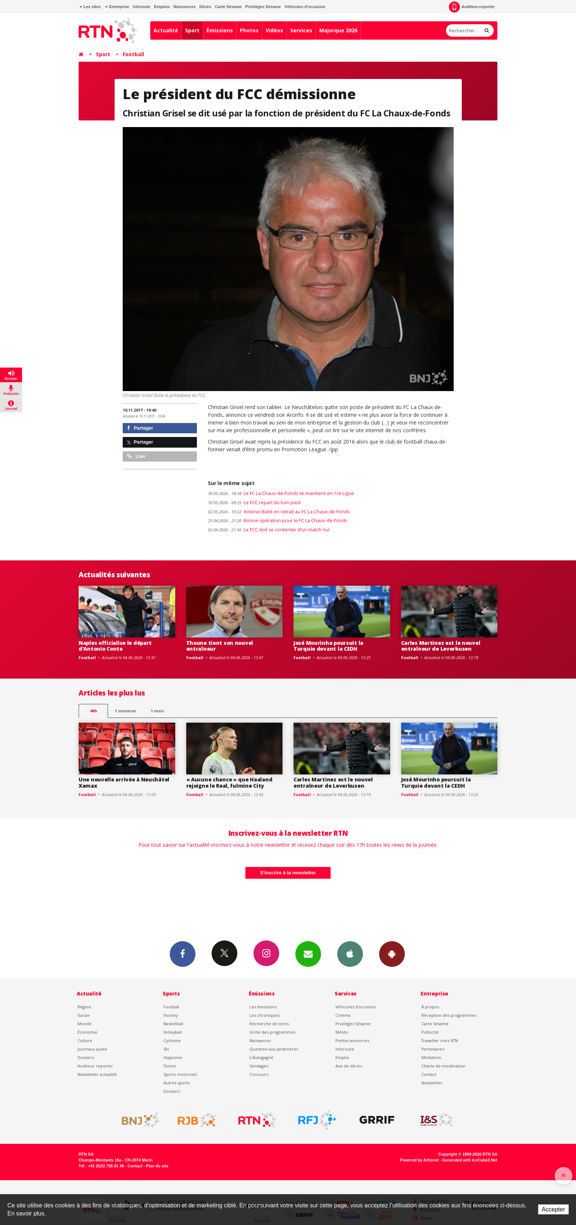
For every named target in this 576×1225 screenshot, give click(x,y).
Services (301, 30)
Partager (140, 428)
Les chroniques (264, 1015)
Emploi (342, 1057)
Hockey (170, 1015)
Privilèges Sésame (263, 6)
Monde (84, 1023)
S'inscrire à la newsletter (288, 872)
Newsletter (432, 1082)
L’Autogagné (261, 1057)
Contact (428, 1074)
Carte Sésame (228, 6)
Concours (258, 1074)
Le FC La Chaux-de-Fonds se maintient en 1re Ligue (281, 493)
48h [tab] (93, 710)
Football (133, 54)
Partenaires (432, 1049)
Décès (205, 6)
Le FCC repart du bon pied (254, 502)
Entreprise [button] (117, 6)
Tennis (169, 1065)
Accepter (553, 1209)
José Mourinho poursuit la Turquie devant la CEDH (328, 646)
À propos (430, 1006)
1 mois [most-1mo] (157, 710)
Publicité (430, 1032)
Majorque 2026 (338, 30)
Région (84, 1006)
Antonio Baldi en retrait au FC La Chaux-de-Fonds (279, 512)
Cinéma (342, 1015)
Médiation (431, 1057)
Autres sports (176, 1082)
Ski (166, 1049)
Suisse (84, 1015)
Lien (136, 456)
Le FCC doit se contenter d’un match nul (269, 530)
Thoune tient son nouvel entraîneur (219, 646)
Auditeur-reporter (472, 6)
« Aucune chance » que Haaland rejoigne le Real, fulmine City (229, 782)
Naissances (184, 6)
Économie (87, 1032)
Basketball (173, 1023)
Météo (341, 1032)
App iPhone (350, 953)
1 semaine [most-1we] (125, 710)
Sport (192, 30)
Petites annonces (352, 1040)
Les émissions (263, 1006)
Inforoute (142, 6)
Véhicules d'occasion (304, 6)
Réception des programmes (448, 1015)
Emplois (162, 6)
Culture (85, 1040)
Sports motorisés (180, 1074)
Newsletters (308, 953)
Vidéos (274, 30)
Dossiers (86, 1057)
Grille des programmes (272, 1032)
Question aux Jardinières (273, 1049)
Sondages (258, 1065)
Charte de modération (443, 1065)
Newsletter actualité (97, 1074)
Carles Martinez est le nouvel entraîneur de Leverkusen (440, 646)
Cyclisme (172, 1040)
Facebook (182, 953)
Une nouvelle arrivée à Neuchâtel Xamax (124, 782)
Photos (249, 30)
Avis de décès (348, 1065)
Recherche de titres (269, 1023)
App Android (392, 953)
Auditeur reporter (95, 1065)
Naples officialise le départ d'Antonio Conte (115, 646)
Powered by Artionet (419, 1160)
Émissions (219, 30)
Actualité (166, 30)
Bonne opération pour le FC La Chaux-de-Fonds (277, 520)
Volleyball (172, 1032)
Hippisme (172, 1057)
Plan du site (157, 1166)
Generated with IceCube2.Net (469, 1160)
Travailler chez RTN (439, 1040)
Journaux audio (92, 1049)
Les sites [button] (90, 6)
